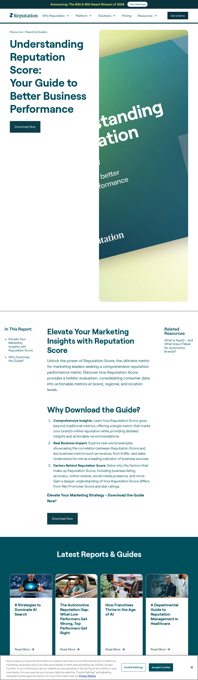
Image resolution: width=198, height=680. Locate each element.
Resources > (17, 31)
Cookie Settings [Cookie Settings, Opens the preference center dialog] (133, 667)
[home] (24, 15)
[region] (99, 667)
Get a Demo (178, 15)
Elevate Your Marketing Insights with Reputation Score (21, 344)
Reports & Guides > (37, 31)
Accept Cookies (161, 667)
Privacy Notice (87, 675)
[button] (55, 16)
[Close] (192, 667)
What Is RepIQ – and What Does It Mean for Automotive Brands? (178, 345)
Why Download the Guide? (19, 358)
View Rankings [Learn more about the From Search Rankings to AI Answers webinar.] (137, 4)
